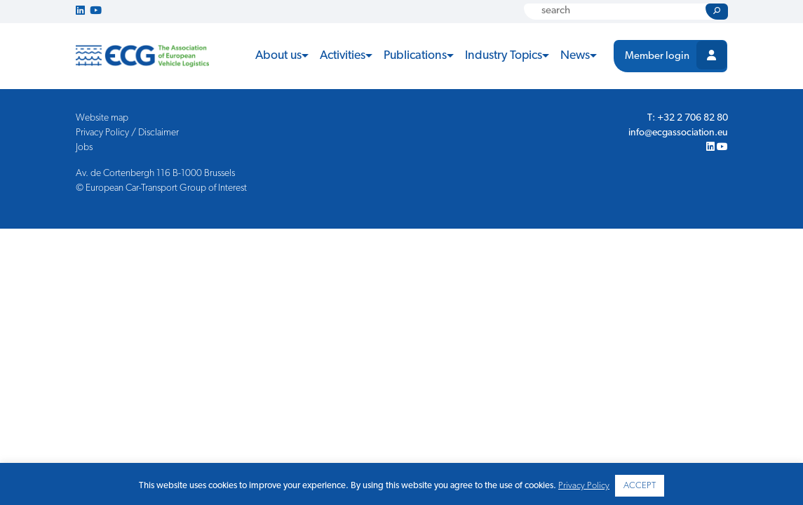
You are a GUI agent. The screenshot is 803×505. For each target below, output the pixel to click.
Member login (657, 56)
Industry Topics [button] (503, 56)
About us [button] (278, 56)
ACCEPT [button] (639, 485)
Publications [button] (415, 56)
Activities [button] (342, 56)
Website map (102, 118)
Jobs (84, 147)
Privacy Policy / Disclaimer (127, 133)
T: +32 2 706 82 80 (687, 118)
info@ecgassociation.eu (678, 133)
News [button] (575, 56)
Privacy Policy (583, 485)
